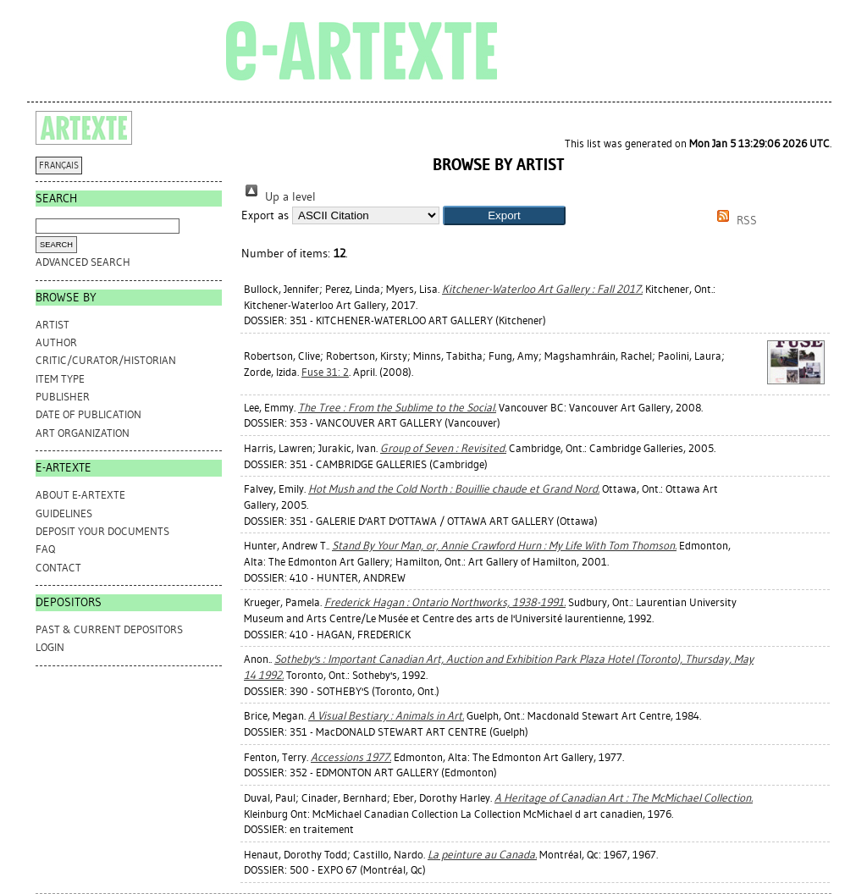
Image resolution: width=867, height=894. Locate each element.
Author (56, 342)
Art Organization (83, 433)
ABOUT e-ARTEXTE (80, 494)
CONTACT (58, 567)
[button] (504, 215)
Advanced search (83, 262)
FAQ (45, 549)
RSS (734, 220)
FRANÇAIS (59, 165)
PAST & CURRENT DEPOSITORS (109, 629)
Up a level (278, 197)
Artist (52, 324)
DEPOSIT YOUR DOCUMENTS (102, 531)
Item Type (60, 378)
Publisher (63, 396)
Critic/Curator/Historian (106, 360)
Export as (265, 215)
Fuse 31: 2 (325, 372)
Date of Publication (88, 414)
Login (50, 647)
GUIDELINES (64, 513)
